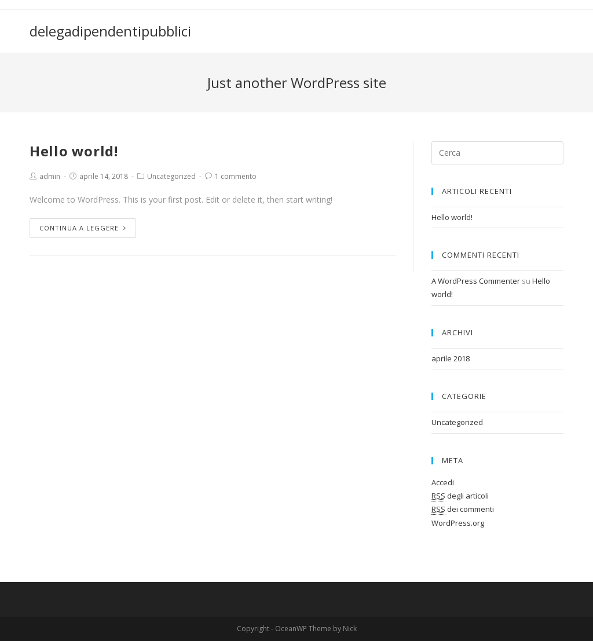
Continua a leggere (82, 228)
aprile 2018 (450, 358)
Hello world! (74, 150)
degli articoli (460, 495)
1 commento (236, 176)
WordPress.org (457, 523)
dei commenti (462, 509)
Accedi (442, 482)
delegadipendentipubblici (110, 31)
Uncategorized (171, 176)
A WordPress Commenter (475, 281)
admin (49, 176)
